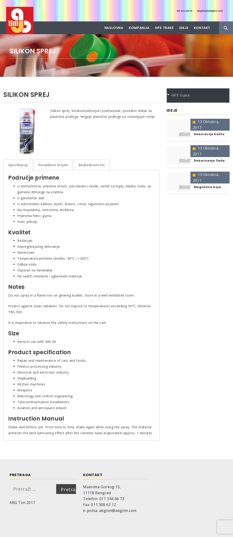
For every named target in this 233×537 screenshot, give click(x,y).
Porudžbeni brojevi (53, 165)
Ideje (183, 28)
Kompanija (139, 28)
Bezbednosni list (92, 165)
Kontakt (202, 28)
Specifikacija (18, 165)
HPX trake (164, 28)
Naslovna (113, 28)
